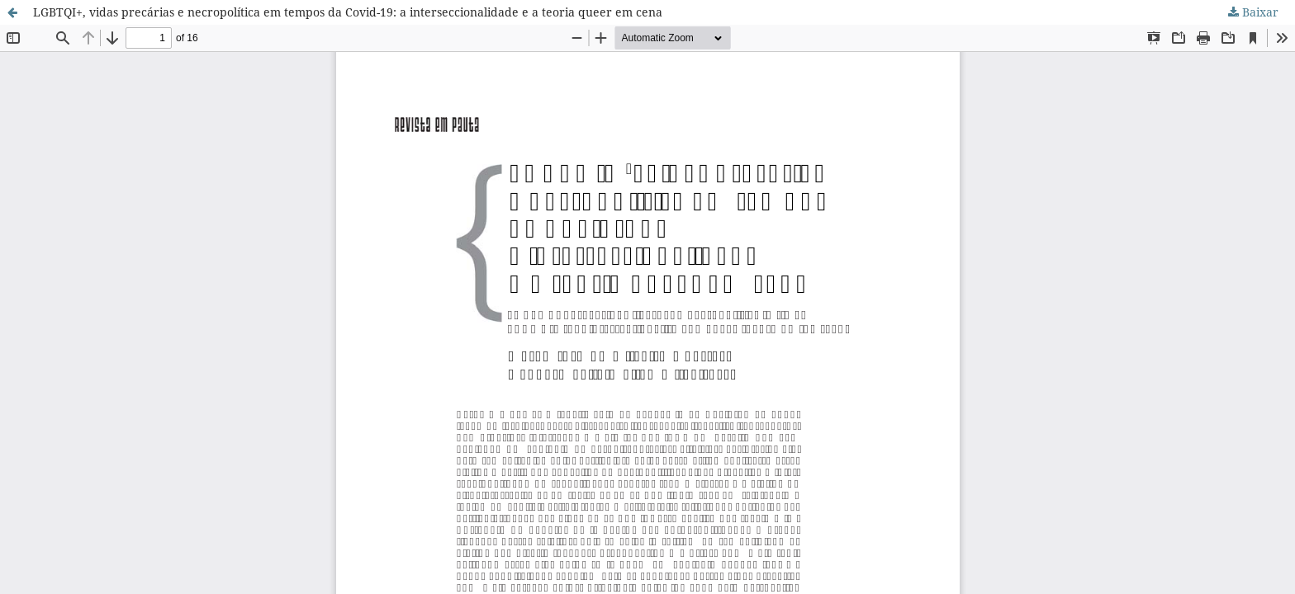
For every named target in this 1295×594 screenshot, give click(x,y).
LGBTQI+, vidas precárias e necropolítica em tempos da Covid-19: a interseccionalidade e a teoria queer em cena (347, 12)
